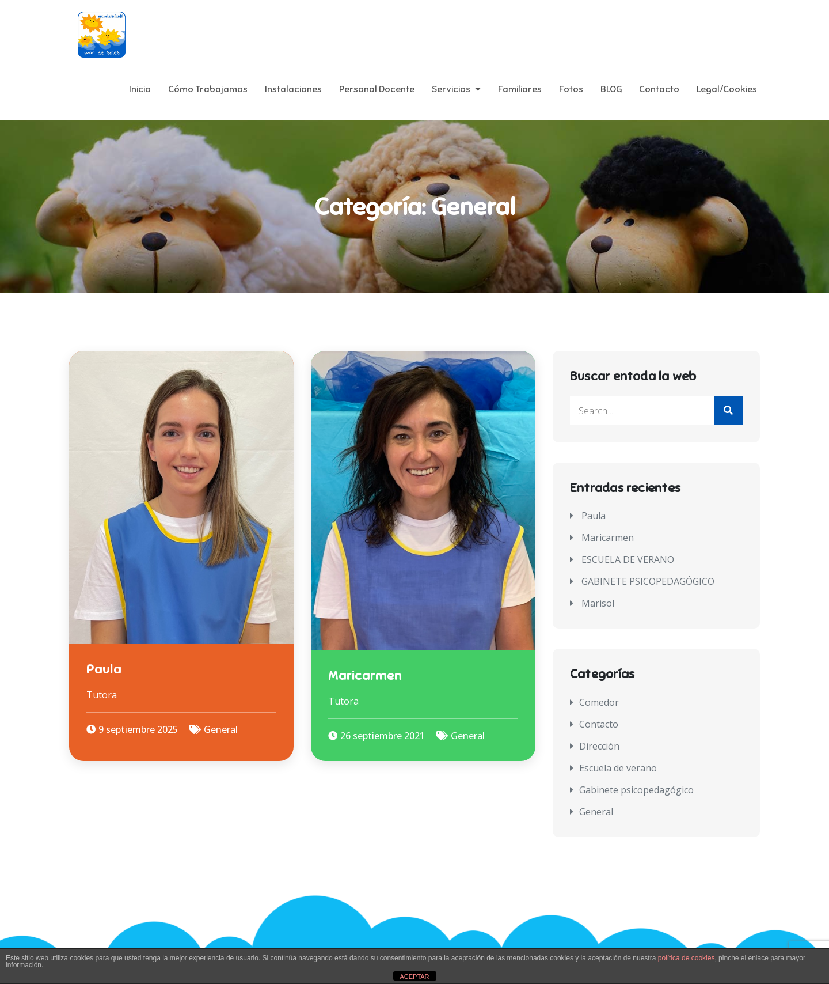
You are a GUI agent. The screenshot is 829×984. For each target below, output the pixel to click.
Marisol (597, 603)
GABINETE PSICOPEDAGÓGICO (647, 581)
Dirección (599, 746)
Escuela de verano (618, 768)
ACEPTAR (414, 976)
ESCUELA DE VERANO (627, 559)
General (221, 729)
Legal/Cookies (727, 89)
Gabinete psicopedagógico (636, 790)
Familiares (520, 89)
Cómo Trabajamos (208, 89)
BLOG (611, 89)
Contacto (659, 89)
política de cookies (686, 958)
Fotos (571, 89)
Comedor (599, 702)
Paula (103, 669)
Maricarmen (365, 675)
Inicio (140, 89)
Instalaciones (293, 89)
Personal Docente (376, 89)
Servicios (451, 89)
